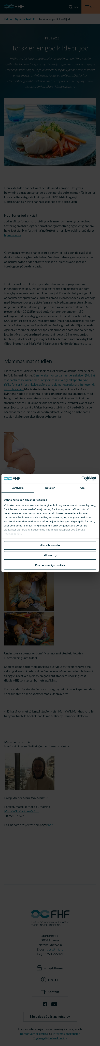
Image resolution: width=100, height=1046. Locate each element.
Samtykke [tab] (18, 487)
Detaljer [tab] (50, 487)
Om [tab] (82, 487)
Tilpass (50, 555)
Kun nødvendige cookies (50, 565)
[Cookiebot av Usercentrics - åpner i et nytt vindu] (81, 478)
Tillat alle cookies (50, 545)
